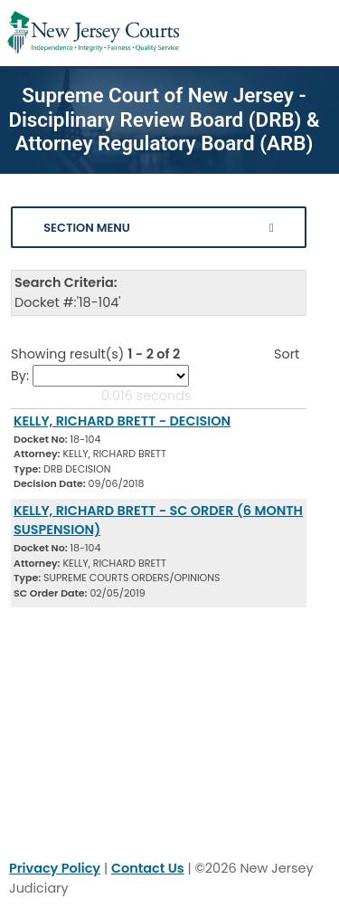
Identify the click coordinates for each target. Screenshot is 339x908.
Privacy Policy (54, 868)
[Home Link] (93, 33)
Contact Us (147, 868)
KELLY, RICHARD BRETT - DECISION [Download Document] (122, 421)
